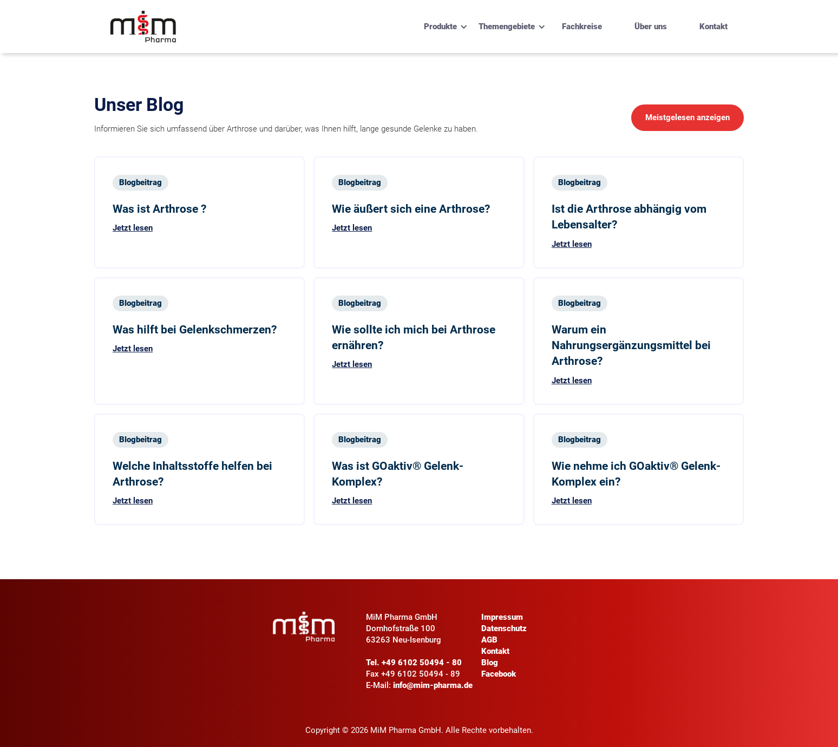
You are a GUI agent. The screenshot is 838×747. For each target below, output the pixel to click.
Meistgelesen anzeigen (687, 117)
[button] (440, 26)
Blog (489, 662)
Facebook (498, 674)
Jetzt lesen (133, 228)
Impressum (502, 617)
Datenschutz (504, 628)
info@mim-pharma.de (433, 685)
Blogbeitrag (140, 182)
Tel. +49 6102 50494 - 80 (414, 662)
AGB (489, 640)
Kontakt (495, 651)
